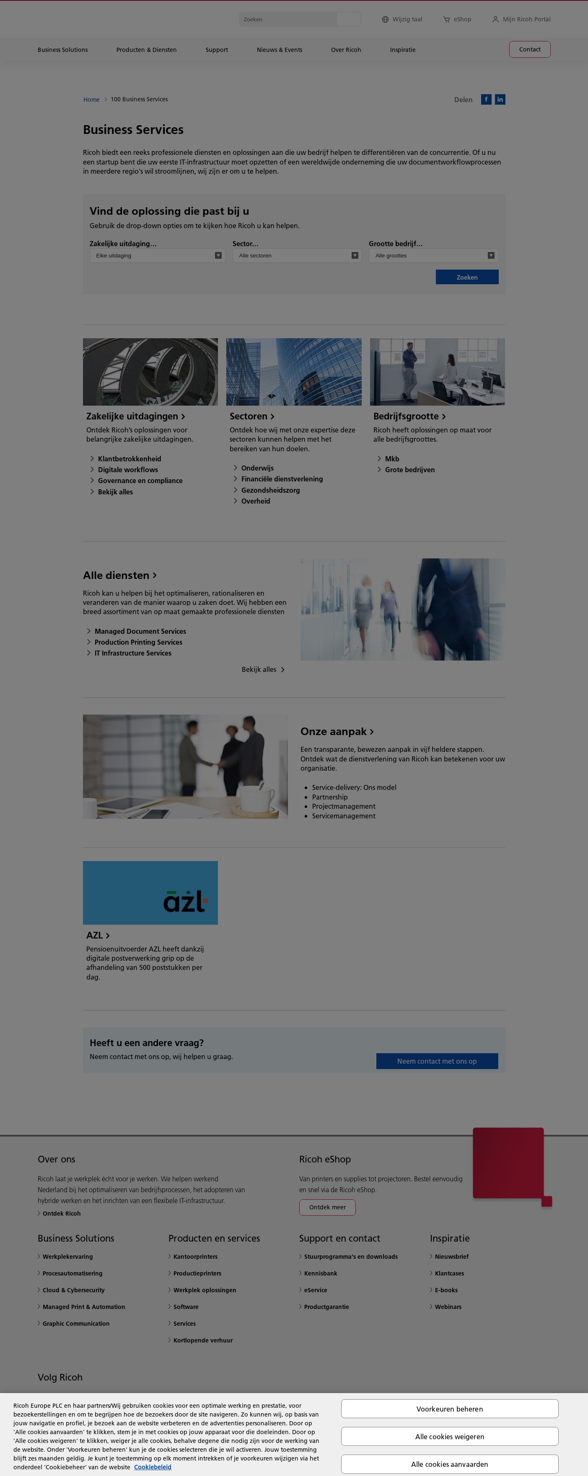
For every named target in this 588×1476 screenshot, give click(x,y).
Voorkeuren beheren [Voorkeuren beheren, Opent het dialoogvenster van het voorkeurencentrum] (450, 1408)
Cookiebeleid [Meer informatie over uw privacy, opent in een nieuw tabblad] (152, 1467)
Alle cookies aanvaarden (450, 1464)
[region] (294, 1434)
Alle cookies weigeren (449, 1436)
